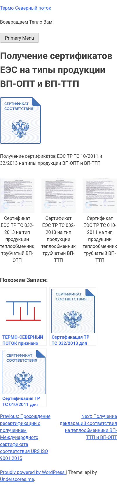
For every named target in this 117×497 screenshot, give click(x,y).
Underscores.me (17, 479)
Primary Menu (19, 38)
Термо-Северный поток (25, 8)
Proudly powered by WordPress (33, 472)
